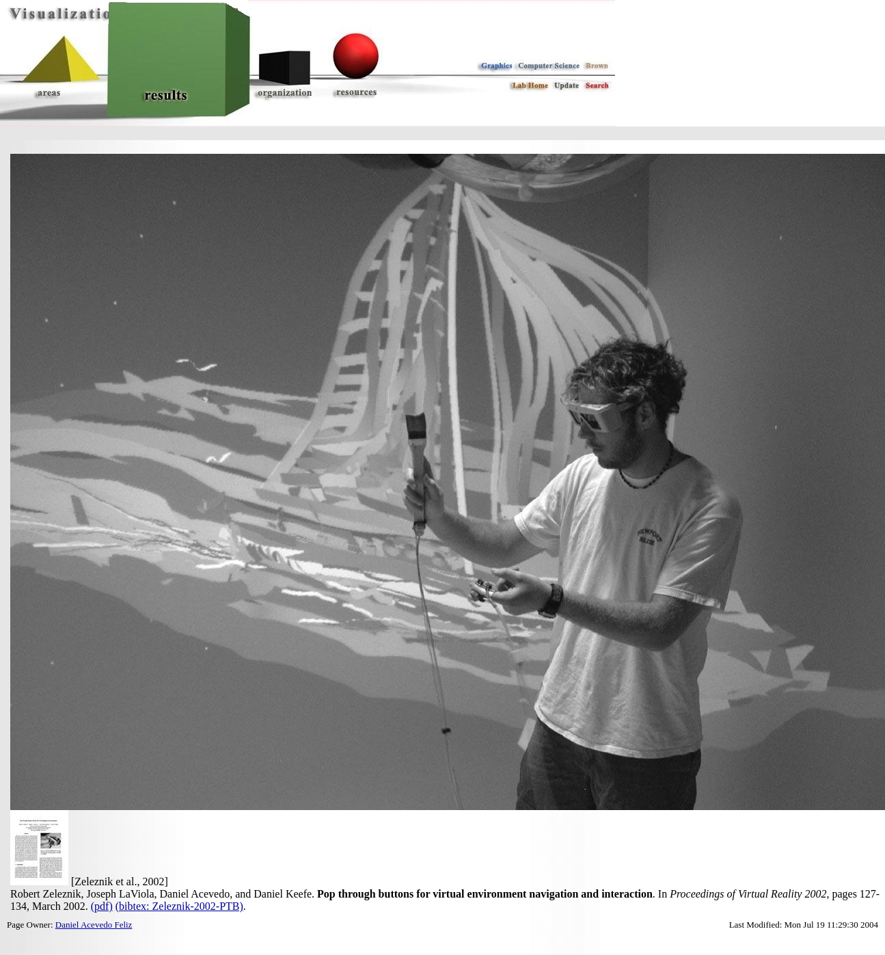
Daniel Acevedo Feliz (94, 924)
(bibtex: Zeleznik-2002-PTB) (179, 906)
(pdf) (102, 906)
